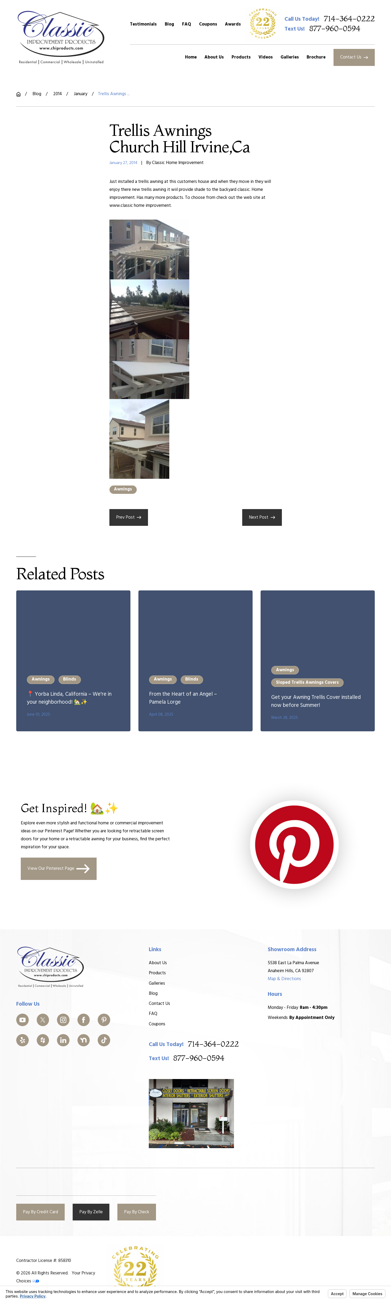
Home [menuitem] (191, 57)
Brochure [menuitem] (316, 57)
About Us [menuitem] (214, 57)
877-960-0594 (334, 28)
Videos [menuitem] (265, 57)
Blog (169, 24)
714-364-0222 (349, 19)
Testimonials (143, 24)
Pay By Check (136, 1212)
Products (157, 973)
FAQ (186, 24)
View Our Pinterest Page (58, 869)
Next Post (262, 517)
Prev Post (128, 517)
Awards (233, 24)
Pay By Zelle (91, 1212)
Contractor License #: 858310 (43, 1260)
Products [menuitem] (241, 57)
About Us (158, 963)
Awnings (123, 489)
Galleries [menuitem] (290, 57)
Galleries (157, 983)
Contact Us (354, 57)
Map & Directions (284, 979)
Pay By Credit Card (40, 1212)
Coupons (208, 24)
